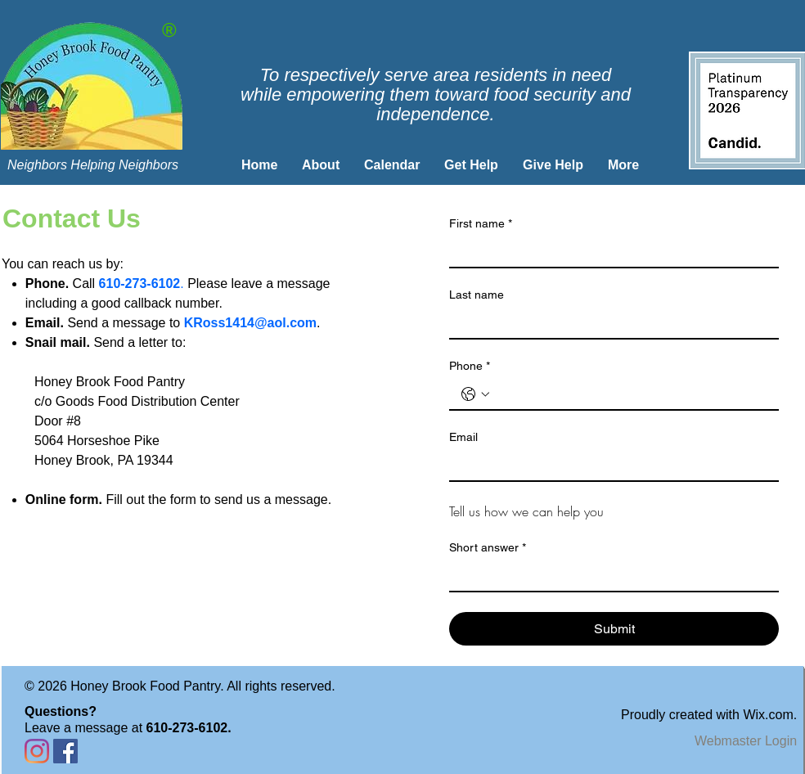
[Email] (609, 465)
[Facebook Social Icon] (65, 751)
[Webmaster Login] (746, 741)
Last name (476, 294)
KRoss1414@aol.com (250, 323)
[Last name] (609, 323)
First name (480, 224)
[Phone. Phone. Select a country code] (475, 394)
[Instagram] (37, 751)
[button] (321, 165)
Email (463, 436)
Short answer (487, 548)
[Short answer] (609, 576)
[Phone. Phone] (630, 394)
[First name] (609, 252)
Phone (469, 366)
